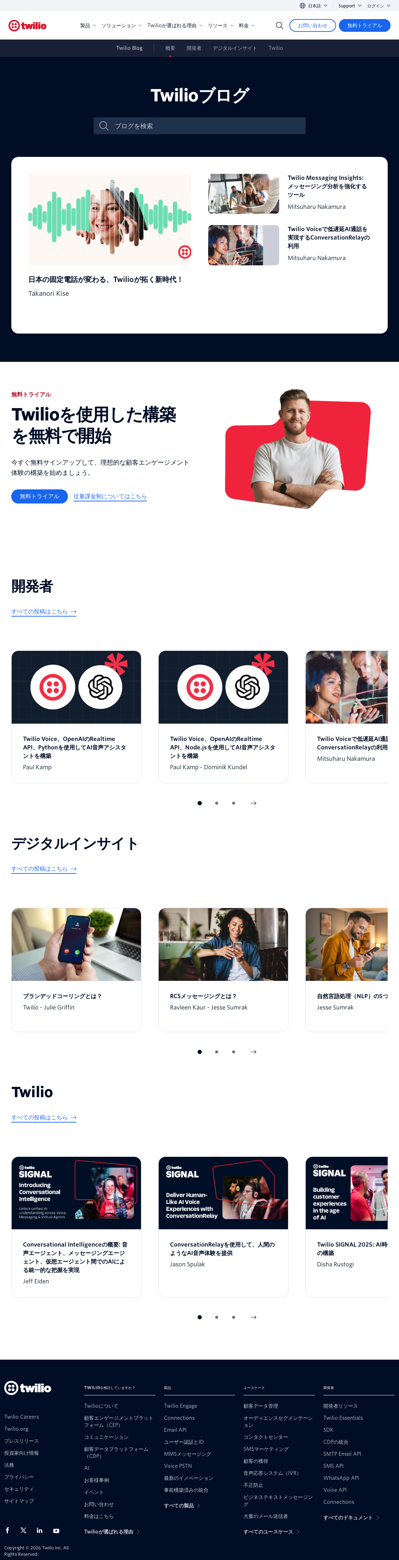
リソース (220, 25)
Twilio (276, 48)
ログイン (379, 5)
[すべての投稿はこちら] (43, 612)
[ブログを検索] (207, 126)
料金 (246, 25)
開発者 (194, 48)
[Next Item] (253, 803)
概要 (170, 48)
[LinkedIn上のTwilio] (42, 1530)
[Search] (279, 25)
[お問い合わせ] (312, 25)
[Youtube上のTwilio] (58, 1530)
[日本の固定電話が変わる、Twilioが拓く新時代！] (109, 245)
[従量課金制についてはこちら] (110, 496)
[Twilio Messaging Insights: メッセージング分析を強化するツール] (289, 194)
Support (350, 5)
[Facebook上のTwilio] (9, 1530)
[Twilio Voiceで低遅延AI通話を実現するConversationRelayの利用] (289, 245)
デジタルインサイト (235, 48)
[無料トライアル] (365, 25)
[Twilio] (27, 26)
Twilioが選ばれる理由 (174, 25)
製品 (88, 25)
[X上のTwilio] (25, 1530)
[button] (200, 803)
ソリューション (121, 25)
